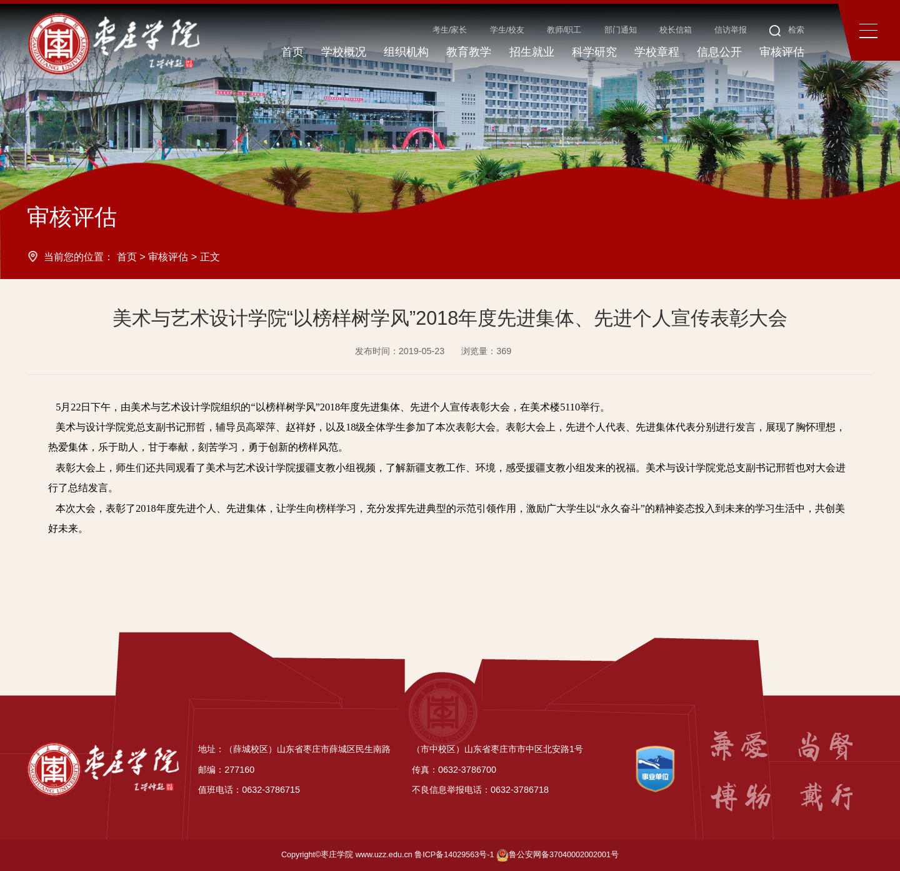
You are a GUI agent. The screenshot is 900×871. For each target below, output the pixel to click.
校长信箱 (675, 30)
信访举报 (730, 30)
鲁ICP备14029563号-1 (454, 854)
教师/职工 (564, 30)
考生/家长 (450, 30)
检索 (787, 30)
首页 (127, 256)
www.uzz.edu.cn (384, 854)
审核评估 (168, 256)
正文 (210, 256)
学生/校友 (507, 30)
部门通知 (620, 30)
